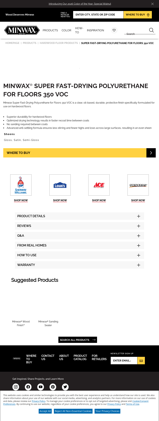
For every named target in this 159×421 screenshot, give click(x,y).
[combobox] (136, 30)
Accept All (45, 410)
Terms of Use (132, 403)
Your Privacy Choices (107, 410)
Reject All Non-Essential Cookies (73, 410)
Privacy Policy (38, 400)
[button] (79, 134)
